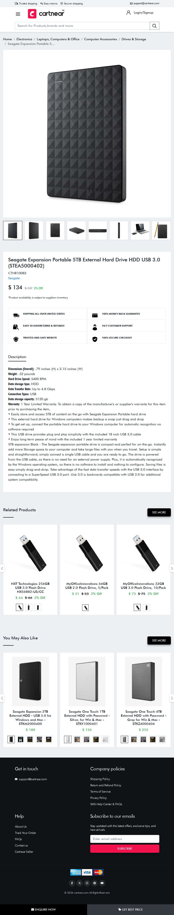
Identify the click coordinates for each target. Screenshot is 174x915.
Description (17, 356)
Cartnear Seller (24, 857)
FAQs (18, 845)
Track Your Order (25, 838)
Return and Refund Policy (105, 791)
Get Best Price (131, 909)
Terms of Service (100, 797)
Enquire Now (43, 909)
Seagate (14, 278)
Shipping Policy (100, 785)
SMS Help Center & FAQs (106, 810)
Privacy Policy (98, 804)
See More (158, 512)
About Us (21, 832)
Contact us (21, 851)
